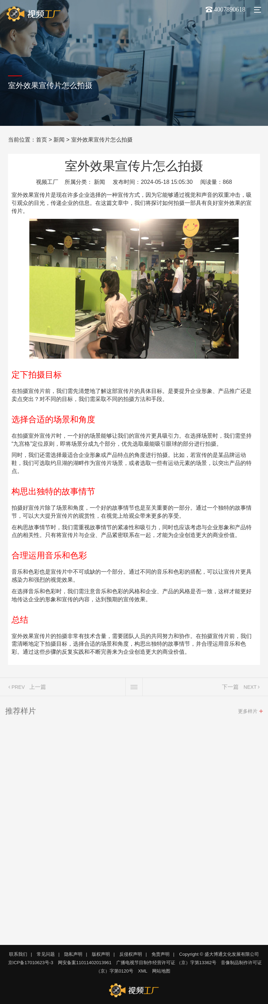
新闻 (59, 140)
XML (143, 971)
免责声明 (160, 954)
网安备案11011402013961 (84, 962)
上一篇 (37, 688)
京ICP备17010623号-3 (30, 962)
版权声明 (101, 954)
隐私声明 (73, 954)
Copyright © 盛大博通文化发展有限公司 (219, 954)
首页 (41, 140)
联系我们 (18, 954)
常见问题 (46, 954)
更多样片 (248, 712)
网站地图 (161, 971)
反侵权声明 (130, 954)
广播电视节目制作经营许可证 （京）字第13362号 (166, 962)
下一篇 (230, 688)
